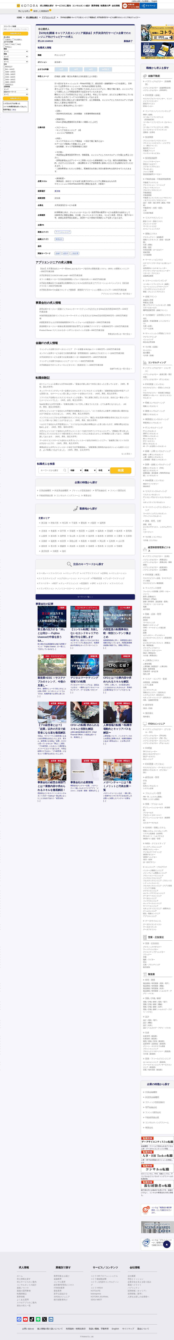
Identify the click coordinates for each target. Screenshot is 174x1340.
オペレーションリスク (151, 229)
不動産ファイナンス (150, 183)
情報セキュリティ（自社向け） (155, 692)
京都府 (44, 541)
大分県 (110, 546)
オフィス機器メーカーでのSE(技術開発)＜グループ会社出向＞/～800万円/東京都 (72, 279)
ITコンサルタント (149, 431)
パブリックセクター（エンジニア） (156, 741)
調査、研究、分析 (153, 521)
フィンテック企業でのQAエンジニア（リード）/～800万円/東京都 (66, 361)
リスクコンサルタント (151, 495)
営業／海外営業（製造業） (153, 1070)
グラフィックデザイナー (152, 947)
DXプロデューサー (150, 752)
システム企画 (148, 788)
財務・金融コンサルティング (158, 464)
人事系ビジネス (152, 660)
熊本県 (101, 546)
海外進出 (149, 713)
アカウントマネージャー (152, 815)
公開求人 (7, 40)
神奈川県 (55, 523)
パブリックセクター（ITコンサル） (156, 379)
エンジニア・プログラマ (156, 867)
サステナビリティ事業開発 (153, 583)
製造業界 (58, 1291)
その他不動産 (148, 213)
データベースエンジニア (152, 896)
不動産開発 (147, 195)
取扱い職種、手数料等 (99, 1329)
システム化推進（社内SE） (153, 834)
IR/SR (145, 620)
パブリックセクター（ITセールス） (156, 743)
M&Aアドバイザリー (151, 484)
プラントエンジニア (150, 1049)
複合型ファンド (149, 148)
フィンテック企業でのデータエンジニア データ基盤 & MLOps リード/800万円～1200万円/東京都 (79, 349)
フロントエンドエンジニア (153, 876)
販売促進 (146, 967)
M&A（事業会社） (150, 653)
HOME (19, 17)
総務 (144, 633)
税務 (144, 607)
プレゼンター (148, 169)
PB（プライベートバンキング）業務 (157, 305)
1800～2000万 (9, 82)
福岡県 (103, 523)
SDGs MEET (96, 1299)
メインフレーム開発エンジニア (155, 873)
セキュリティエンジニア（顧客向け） (157, 908)
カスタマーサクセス (150, 823)
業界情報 (21, 1297)
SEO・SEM (147, 860)
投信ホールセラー (150, 164)
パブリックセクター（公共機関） (155, 570)
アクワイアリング (150, 337)
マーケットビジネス (154, 260)
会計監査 (146, 609)
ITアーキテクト (149, 441)
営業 (144, 957)
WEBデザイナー (149, 855)
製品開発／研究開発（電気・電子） (156, 983)
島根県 (93, 541)
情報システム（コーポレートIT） (155, 831)
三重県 (119, 536)
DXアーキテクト (149, 757)
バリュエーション (119, 573)
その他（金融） (152, 347)
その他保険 (147, 255)
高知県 (72, 546)
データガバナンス (150, 927)
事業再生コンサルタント (152, 423)
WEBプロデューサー (151, 850)
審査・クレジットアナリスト (154, 292)
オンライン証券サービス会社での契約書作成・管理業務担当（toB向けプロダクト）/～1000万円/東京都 (81, 353)
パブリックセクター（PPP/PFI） (155, 90)
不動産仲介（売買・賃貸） (153, 208)
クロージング (83, 588)
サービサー (147, 350)
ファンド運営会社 (118, 490)
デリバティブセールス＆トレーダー (156, 271)
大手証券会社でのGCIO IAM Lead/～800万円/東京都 (60, 275)
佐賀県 (82, 546)
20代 (6, 44)
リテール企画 (148, 329)
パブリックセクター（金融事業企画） (157, 88)
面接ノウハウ (23, 1288)
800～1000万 (8, 69)
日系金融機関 (45, 490)
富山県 (72, 536)
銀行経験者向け (60, 1299)
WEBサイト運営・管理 (151, 839)
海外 (64, 551)
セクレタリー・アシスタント (154, 635)
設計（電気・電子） (150, 1020)
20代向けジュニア (62, 1297)
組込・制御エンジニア (151, 914)
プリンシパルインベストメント (155, 141)
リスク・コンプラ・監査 (156, 679)
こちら (13, 109)
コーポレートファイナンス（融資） (156, 284)
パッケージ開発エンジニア (153, 870)
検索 (121, 470)
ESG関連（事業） (153, 575)
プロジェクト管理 (153, 793)
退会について (143, 1329)
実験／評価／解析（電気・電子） (155, 1002)
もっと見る (126, 454)
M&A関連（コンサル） (155, 480)
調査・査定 (147, 247)
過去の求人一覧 (24, 1305)
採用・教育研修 (149, 669)
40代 (18, 44)
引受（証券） (148, 326)
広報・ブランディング (151, 965)
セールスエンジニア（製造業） (155, 1062)
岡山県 (103, 541)
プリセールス (148, 813)
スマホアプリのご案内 (26, 1302)
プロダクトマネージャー (152, 650)
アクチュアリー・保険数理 (153, 237)
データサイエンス (153, 921)
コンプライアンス (150, 690)
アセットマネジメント (151, 188)
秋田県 (82, 531)
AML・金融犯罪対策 (150, 700)
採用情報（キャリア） (137, 1291)
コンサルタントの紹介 (26, 1285)
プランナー (147, 954)
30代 (12, 44)
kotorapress (96, 1294)
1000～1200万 (9, 72)
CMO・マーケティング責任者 (154, 628)
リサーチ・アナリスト (151, 273)
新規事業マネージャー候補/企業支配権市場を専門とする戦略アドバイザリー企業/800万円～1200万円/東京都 (83, 326)
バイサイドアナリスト (151, 167)
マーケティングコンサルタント (155, 514)
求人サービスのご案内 (26, 1282)
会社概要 (132, 1276)
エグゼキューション (68, 578)
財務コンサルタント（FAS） (154, 468)
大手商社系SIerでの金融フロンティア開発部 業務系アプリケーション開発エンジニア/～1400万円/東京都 (82, 290)
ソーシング (84, 578)
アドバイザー (44, 583)
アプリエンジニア (48, 17)
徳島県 (44, 546)
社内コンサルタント (150, 786)
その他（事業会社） (150, 656)
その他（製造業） (150, 1054)
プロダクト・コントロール (153, 604)
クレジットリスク (150, 224)
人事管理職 (147, 664)
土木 (144, 210)
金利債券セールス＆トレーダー (155, 268)
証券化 (105, 573)
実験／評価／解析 (153, 998)
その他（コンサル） (154, 537)
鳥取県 (84, 541)
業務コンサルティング (155, 411)
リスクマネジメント (154, 218)
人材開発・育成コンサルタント (155, 460)
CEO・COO (147, 708)
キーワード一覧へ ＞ (85, 597)
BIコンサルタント (149, 439)
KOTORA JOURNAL (100, 1297)
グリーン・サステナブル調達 (154, 1046)
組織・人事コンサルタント (153, 455)
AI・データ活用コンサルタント (155, 446)
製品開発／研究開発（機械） (154, 986)
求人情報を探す (32, 17)
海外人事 (146, 674)
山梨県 (44, 536)
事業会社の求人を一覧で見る (119, 334)
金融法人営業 (148, 300)
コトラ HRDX (97, 1288)
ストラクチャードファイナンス (155, 130)
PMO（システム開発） (151, 799)
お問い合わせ (28, 1329)
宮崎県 (119, 546)
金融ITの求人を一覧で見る (120, 369)
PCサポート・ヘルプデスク (153, 836)
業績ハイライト (134, 1285)
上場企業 (74, 253)
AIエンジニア (148, 759)
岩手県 (63, 531)
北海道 (44, 531)
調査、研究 (147, 524)
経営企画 (146, 618)
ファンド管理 (148, 172)
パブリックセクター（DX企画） (155, 736)
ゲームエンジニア (150, 911)
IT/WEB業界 (59, 1288)
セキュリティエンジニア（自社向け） (157, 698)
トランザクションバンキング (154, 289)
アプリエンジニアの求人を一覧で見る (115, 294)
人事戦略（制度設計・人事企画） (155, 666)
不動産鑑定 (147, 193)
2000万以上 (8, 84)
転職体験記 (22, 1294)
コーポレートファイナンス (50, 573)
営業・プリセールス (154, 804)
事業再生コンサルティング (157, 419)
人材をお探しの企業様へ (140, 1)
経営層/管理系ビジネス (64, 1285)
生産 (147, 1032)
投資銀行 (85, 583)
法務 (144, 687)
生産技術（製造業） (150, 1039)
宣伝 (144, 962)
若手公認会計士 (60, 1294)
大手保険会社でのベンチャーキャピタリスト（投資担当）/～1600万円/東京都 (71, 365)
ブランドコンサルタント (152, 516)
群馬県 (129, 531)
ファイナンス (117, 583)
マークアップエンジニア (152, 847)
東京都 (57, 191)
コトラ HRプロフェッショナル (104, 1276)
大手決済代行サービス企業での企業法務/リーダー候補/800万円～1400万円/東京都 (73, 357)
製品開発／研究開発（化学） (154, 988)
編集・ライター (149, 960)
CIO (144, 783)
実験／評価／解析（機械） (153, 1004)
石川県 (82, 536)
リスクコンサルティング (156, 491)
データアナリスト (150, 929)
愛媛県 (63, 546)
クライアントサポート (151, 648)
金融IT (58, 253)
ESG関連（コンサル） (155, 384)
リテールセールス (150, 308)
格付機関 (146, 353)
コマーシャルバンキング (156, 281)
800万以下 (7, 66)
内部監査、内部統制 (150, 682)
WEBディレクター (150, 857)
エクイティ (103, 583)
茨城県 (110, 531)
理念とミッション (135, 1279)
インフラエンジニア (150, 901)
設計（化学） (148, 1025)
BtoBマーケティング (151, 625)
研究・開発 (150, 980)
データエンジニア (150, 898)
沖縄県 (56, 551)
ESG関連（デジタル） (155, 764)
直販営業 (146, 252)
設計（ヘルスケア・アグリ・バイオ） (157, 1028)
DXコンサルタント (150, 444)
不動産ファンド (149, 151)
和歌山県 (73, 541)
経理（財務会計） (150, 597)
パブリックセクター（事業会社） (155, 560)
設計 (147, 1017)
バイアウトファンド (90, 573)
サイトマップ (128, 1329)
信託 (144, 318)
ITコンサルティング (154, 427)
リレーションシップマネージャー (155, 287)
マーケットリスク (150, 226)
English (154, 1)
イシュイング (148, 339)
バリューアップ (72, 573)
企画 (144, 630)
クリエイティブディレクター (154, 952)
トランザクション (46, 588)
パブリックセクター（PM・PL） (155, 738)
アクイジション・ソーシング (154, 185)
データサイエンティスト (152, 924)
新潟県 (54, 536)
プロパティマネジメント (152, 190)
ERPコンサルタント (150, 434)
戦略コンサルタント (150, 406)
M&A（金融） (148, 115)
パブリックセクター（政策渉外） (155, 567)
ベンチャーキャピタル (151, 153)
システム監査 (148, 685)
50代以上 (7, 47)
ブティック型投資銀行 (81, 490)
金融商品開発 (148, 276)
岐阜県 (101, 536)
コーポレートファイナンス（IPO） (156, 127)
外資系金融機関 (61, 490)
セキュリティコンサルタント (154, 502)
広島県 (112, 541)
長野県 (63, 536)
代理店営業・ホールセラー (153, 250)
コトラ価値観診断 (99, 1279)
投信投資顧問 (151, 158)
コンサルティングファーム (68, 495)
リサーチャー (148, 532)
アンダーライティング (115, 578)
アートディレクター (150, 949)
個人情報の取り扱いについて (50, 1329)
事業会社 (59, 239)
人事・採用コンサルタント (153, 457)
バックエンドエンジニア (152, 878)
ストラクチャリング (47, 578)
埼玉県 (65, 523)
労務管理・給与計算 (150, 671)
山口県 (121, 541)
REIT (55, 583)
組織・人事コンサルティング (158, 451)
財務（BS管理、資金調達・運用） (156, 602)
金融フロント (151, 296)
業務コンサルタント (150, 414)
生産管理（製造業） (150, 1036)
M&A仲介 (146, 486)
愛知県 (84, 523)
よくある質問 (23, 1299)
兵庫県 (129, 536)
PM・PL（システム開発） (153, 797)
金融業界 (58, 1279)
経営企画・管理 (152, 777)
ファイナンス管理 (153, 588)
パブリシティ (133, 1288)
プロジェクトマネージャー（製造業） (157, 1051)
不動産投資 (97, 578)
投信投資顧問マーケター (152, 174)
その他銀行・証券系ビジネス (158, 315)
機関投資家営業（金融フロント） (155, 310)
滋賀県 (54, 541)
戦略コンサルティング (155, 403)
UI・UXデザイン (149, 862)
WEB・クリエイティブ (155, 843)
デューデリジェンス (69, 583)
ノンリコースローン (66, 588)
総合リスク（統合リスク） (153, 221)
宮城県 (72, 531)
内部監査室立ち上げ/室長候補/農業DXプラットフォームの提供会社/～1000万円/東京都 (74, 322)
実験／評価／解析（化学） (153, 1007)
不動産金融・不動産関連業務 (158, 179)
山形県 (91, 531)
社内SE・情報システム (155, 827)
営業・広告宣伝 (152, 943)
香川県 (54, 546)
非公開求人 (17, 40)
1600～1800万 (9, 79)
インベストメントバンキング (158, 111)
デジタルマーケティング (152, 852)
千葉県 (74, 523)
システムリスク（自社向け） (154, 695)
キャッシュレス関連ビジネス (158, 333)
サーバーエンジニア (150, 906)
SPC (94, 583)
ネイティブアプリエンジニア (154, 893)
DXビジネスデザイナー (152, 754)
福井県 (91, 536)
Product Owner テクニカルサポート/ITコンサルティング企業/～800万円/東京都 (71, 330)
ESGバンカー (148, 106)
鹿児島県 (45, 551)
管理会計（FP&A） (150, 599)
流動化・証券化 (149, 132)
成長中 (66, 253)
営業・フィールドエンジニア (158, 1059)
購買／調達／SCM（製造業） (154, 1041)
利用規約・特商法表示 (76, 1329)
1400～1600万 (9, 77)
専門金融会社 (101, 490)
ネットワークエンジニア (152, 903)
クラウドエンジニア (150, 891)
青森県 (54, 531)
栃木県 (119, 531)
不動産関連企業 (46, 495)
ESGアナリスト (149, 104)
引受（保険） (148, 245)
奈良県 (63, 541)
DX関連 (148, 748)
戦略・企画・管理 (153, 614)
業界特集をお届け (61, 1276)
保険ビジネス (151, 234)
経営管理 (149, 705)
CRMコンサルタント (151, 436)
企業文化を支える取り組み (139, 1282)
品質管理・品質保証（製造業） (155, 1044)
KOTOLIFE (95, 1291)
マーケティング (149, 623)
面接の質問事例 (24, 1291)
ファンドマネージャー (151, 162)
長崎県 (91, 546)
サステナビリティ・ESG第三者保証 (156, 393)
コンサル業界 (60, 1282)
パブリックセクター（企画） (158, 556)
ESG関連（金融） (153, 95)
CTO (145, 781)
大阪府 (93, 523)
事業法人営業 (148, 303)
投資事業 (149, 137)
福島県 (101, 531)
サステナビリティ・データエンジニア (157, 767)
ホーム (20, 1276)
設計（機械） (148, 1023)
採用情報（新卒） (135, 1294)
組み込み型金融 (149, 342)
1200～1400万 (9, 74)
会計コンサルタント (150, 470)
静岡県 (110, 536)
